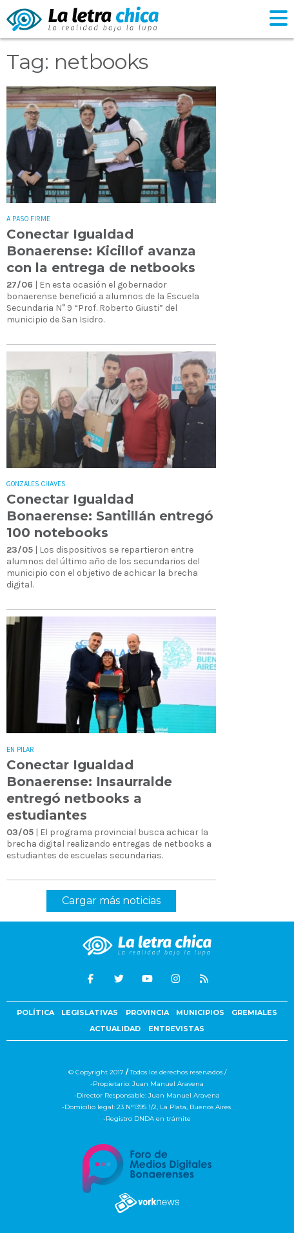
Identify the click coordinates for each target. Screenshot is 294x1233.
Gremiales (254, 1012)
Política (35, 1012)
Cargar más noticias (111, 900)
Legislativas (89, 1012)
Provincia (147, 1012)
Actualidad (115, 1028)
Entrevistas (176, 1028)
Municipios (200, 1012)
